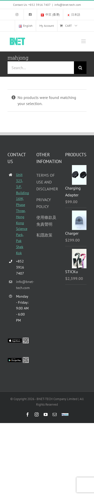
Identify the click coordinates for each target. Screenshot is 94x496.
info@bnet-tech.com (67, 5)
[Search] (80, 67)
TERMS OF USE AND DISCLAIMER (47, 182)
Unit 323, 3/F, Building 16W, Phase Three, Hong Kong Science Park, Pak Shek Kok (22, 213)
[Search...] (41, 67)
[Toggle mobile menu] (83, 41)
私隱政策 (44, 235)
